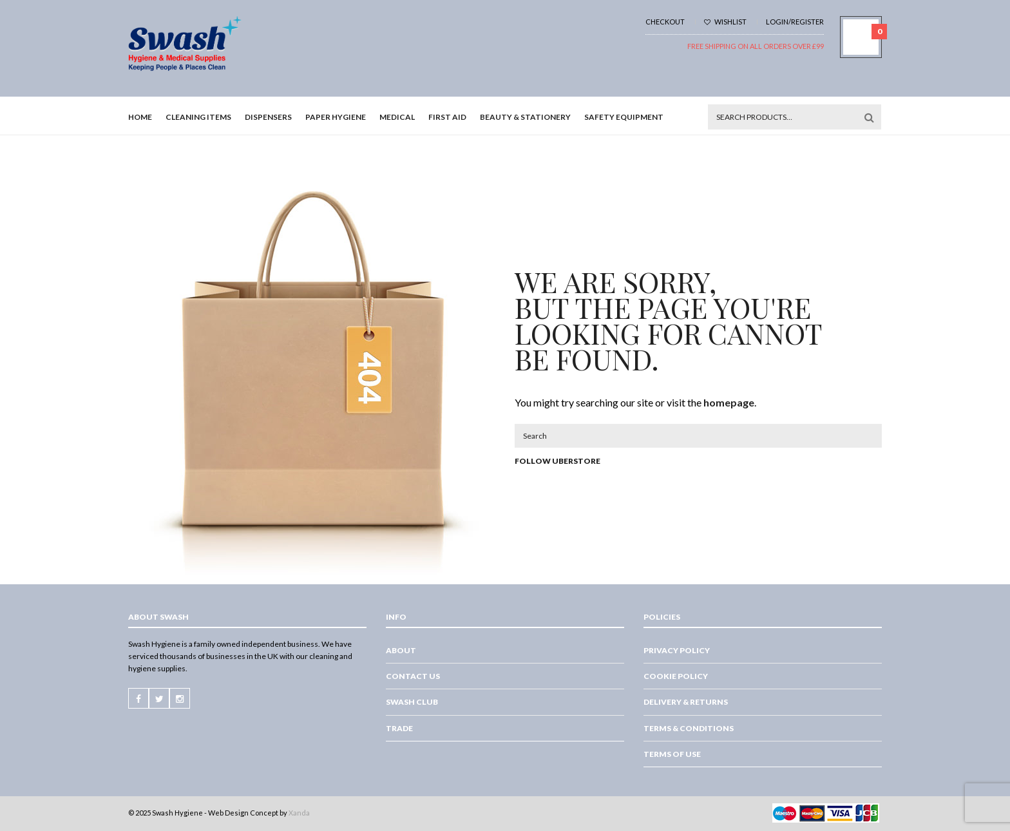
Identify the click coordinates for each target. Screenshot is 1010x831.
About (401, 650)
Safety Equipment (623, 117)
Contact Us (413, 676)
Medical (397, 117)
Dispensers (268, 117)
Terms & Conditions (688, 728)
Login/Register (795, 21)
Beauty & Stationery (525, 117)
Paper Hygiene (335, 117)
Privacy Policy (676, 650)
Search (869, 117)
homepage (728, 402)
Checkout (665, 21)
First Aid (447, 117)
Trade (399, 728)
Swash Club (412, 702)
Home (140, 117)
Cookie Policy (675, 676)
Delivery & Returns (685, 702)
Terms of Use (672, 754)
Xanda (299, 812)
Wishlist (725, 21)
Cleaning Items (198, 117)
